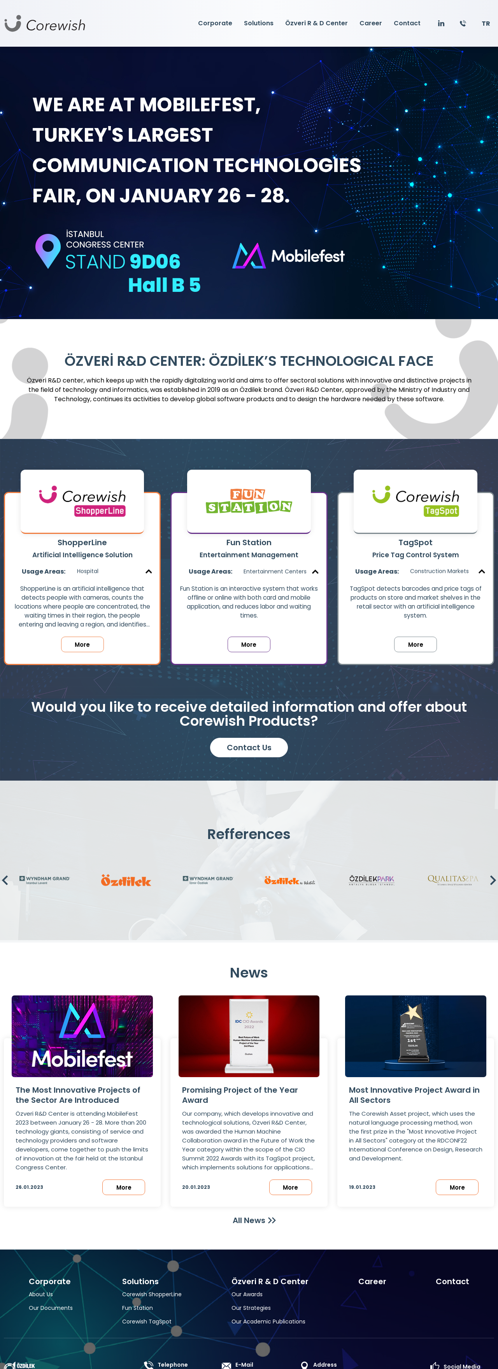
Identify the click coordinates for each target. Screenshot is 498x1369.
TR (486, 23)
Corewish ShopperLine (152, 1294)
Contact (407, 23)
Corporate (215, 23)
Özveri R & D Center (316, 23)
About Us (41, 1294)
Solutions (259, 23)
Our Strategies (251, 1308)
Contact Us (249, 747)
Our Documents (51, 1308)
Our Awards (247, 1294)
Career (370, 23)
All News (249, 1220)
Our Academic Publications (268, 1321)
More (82, 645)
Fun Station (137, 1308)
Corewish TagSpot (147, 1321)
